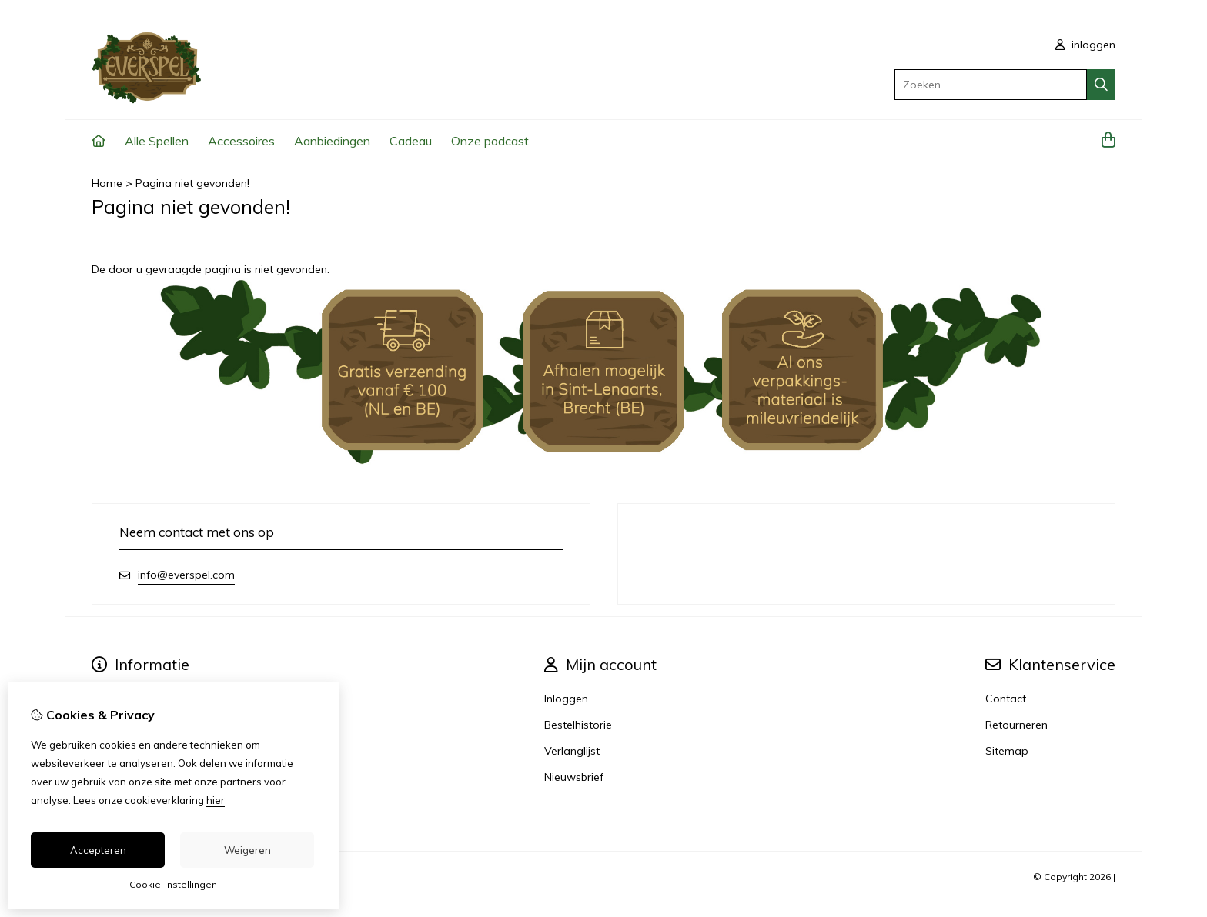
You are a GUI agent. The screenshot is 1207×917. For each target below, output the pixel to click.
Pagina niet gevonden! (192, 183)
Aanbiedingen (332, 140)
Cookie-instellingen (173, 884)
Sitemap (1006, 751)
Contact (1005, 698)
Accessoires (241, 140)
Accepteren (98, 850)
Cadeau (411, 140)
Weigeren (247, 850)
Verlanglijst (572, 751)
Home (107, 183)
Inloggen (566, 698)
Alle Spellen (157, 140)
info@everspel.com (186, 575)
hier (215, 800)
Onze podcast (490, 140)
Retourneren (1016, 725)
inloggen (1085, 45)
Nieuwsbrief (574, 777)
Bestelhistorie (578, 725)
